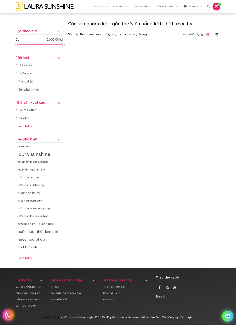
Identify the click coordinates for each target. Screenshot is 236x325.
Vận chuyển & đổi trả (28, 287)
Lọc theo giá (38, 31)
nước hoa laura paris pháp (34, 208)
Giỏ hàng (108, 299)
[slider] (16, 44)
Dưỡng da (120, 6)
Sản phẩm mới (59, 299)
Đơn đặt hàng (111, 293)
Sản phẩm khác (166, 6)
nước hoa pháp (31, 239)
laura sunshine (34, 154)
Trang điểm (141, 6)
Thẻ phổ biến (38, 139)
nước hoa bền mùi (28, 177)
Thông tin (29, 280)
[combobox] (94, 34)
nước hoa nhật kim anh (38, 231)
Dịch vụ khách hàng (73, 280)
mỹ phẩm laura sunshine (33, 162)
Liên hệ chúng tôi (26, 305)
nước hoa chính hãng (31, 185)
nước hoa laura (29, 193)
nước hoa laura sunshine (33, 216)
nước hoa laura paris (30, 200)
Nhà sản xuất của (38, 102)
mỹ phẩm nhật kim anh (32, 169)
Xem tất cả (25, 126)
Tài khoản (191, 6)
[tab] (39, 28)
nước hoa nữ (46, 224)
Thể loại (38, 57)
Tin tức (55, 287)
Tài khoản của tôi (125, 280)
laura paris (24, 146)
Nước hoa (99, 6)
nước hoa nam (26, 224)
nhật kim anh (27, 247)
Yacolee (23, 118)
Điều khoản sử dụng (28, 299)
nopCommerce (69, 317)
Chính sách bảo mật (28, 293)
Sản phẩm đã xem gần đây (66, 293)
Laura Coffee (27, 110)
